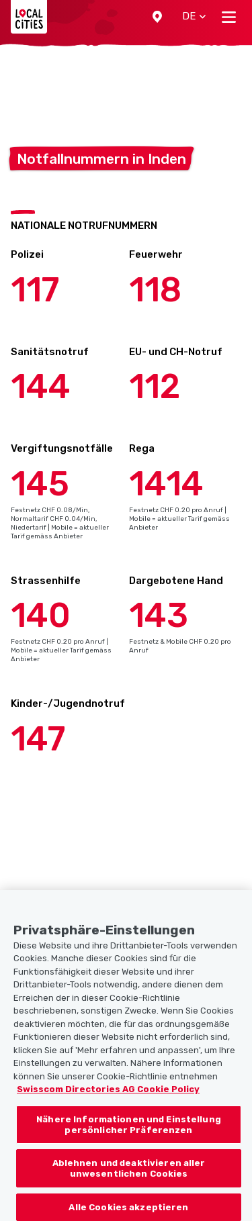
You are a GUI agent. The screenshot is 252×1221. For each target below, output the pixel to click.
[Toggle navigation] (228, 17)
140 (41, 615)
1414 (166, 484)
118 (155, 290)
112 (154, 387)
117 (35, 290)
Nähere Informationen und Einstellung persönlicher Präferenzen (128, 1138)
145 (40, 484)
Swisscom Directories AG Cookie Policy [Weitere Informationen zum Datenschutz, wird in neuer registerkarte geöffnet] (108, 1103)
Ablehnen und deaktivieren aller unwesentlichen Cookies (129, 1181)
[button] (157, 17)
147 (38, 739)
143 (158, 615)
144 (41, 387)
